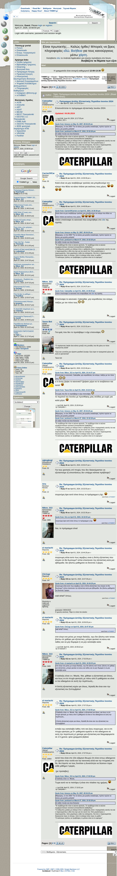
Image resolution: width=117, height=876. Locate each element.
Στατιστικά (19, 340)
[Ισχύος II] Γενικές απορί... (23, 220)
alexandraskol (20, 376)
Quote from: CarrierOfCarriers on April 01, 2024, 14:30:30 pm (77, 211)
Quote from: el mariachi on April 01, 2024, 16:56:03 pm (75, 663)
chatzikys (19, 311)
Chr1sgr (46, 574)
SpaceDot (21, 131)
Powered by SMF (43, 869)
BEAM (19, 112)
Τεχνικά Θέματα (69, 8)
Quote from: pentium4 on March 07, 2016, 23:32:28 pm (75, 131)
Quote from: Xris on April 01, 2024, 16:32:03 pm (72, 517)
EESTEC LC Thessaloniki (21, 118)
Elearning (21, 67)
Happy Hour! (37, 11)
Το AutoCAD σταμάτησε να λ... (24, 309)
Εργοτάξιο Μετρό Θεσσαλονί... (24, 235)
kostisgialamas (21, 325)
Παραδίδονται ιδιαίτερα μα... (23, 324)
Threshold (19, 244)
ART (19, 107)
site (104, 220)
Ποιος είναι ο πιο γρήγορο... (23, 227)
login (40, 25)
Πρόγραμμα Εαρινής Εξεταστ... (24, 190)
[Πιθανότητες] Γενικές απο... (23, 205)
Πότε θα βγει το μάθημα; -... (23, 294)
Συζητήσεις (25, 11)
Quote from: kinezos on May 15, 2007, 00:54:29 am (74, 124)
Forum (20, 48)
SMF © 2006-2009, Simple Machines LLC (65, 869)
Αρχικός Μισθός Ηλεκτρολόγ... (24, 257)
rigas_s (18, 335)
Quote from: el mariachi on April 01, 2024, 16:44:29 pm (75, 583)
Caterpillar (47, 101)
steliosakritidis (20, 387)
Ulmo (17, 390)
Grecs (18, 259)
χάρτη (83, 55)
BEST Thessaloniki (25, 114)
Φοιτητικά (57, 8)
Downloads (25, 8)
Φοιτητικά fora (23, 69)
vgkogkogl (47, 460)
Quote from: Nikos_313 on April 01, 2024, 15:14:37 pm (75, 373)
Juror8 (18, 318)
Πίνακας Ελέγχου (22, 142)
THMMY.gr (45, 77)
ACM (19, 102)
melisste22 (19, 385)
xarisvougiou (19, 382)
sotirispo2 (19, 281)
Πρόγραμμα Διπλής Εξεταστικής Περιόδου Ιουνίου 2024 (70, 80)
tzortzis (84, 79)
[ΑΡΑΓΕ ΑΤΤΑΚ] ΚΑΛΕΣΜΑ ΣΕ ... (25, 249)
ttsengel (19, 288)
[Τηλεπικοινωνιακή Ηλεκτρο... (24, 301)
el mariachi (47, 548)
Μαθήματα (47, 8)
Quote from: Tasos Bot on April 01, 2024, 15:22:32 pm (75, 390)
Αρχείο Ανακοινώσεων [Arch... (24, 272)
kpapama (18, 388)
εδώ (66, 50)
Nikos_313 (19, 199)
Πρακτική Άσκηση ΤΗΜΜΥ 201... (25, 197)
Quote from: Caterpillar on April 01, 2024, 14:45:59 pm (75, 291)
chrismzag (18, 378)
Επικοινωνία (22, 55)
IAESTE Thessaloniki (26, 124)
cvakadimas (20, 251)
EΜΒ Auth (21, 121)
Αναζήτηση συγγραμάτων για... (24, 264)
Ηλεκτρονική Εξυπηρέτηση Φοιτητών (24, 77)
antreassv (18, 394)
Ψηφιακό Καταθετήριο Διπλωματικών (25, 84)
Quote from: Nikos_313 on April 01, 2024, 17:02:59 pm (75, 710)
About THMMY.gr (51, 11)
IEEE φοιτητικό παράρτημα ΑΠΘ (22, 127)
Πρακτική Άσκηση (25, 74)
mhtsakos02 (19, 383)
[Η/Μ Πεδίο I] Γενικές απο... (23, 212)
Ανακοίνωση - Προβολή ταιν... (24, 279)
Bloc (62, 871)
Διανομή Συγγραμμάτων (27, 81)
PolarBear (19, 296)
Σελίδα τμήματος (24, 62)
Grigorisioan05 (20, 392)
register (48, 25)
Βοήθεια (76, 50)
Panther (20, 135)
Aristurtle (21, 105)
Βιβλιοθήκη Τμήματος (26, 64)
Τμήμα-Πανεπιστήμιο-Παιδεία (70, 77)
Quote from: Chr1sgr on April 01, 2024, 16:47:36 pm (74, 627)
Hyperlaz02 (20, 192)
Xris (44, 484)
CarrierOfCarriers (50, 173)
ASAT (19, 109)
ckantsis (18, 380)
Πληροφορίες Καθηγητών (21, 89)
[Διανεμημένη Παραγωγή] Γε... (24, 316)
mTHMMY (21, 95)
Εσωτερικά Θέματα (91, 77)
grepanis (19, 303)
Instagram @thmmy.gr (27, 93)
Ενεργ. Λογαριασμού (26, 53)
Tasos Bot (47, 321)
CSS (73, 871)
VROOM (20, 133)
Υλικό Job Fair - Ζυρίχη (22, 242)
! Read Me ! (36, 8)
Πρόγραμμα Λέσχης (26, 71)
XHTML (67, 871)
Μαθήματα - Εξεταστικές (52, 79)
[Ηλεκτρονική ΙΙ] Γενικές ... (23, 287)
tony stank (20, 236)
